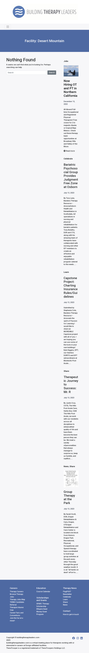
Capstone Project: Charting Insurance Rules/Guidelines (71, 287)
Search (52, 72)
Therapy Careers (16, 591)
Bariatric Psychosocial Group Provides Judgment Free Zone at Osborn (71, 176)
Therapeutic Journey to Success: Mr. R (71, 384)
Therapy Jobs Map (17, 599)
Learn (66, 272)
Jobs (66, 61)
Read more (69, 151)
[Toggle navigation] (8, 27)
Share (66, 371)
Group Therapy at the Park (69, 497)
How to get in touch (71, 614)
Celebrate (68, 159)
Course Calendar (43, 591)
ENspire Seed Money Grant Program (41, 611)
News (66, 466)
